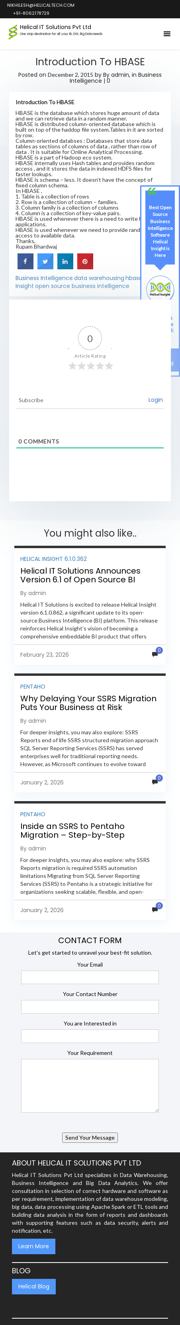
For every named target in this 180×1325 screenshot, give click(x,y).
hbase (134, 278)
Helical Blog (33, 1286)
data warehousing (99, 278)
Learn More (33, 1246)
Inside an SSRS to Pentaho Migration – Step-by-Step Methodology (72, 835)
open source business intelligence (82, 286)
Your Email (90, 964)
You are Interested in (90, 1023)
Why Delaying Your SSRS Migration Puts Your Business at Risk (88, 703)
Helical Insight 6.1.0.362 (53, 559)
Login (156, 400)
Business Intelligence (44, 278)
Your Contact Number (90, 993)
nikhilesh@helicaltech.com (40, 5)
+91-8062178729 (30, 13)
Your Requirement (90, 1052)
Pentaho (32, 687)
